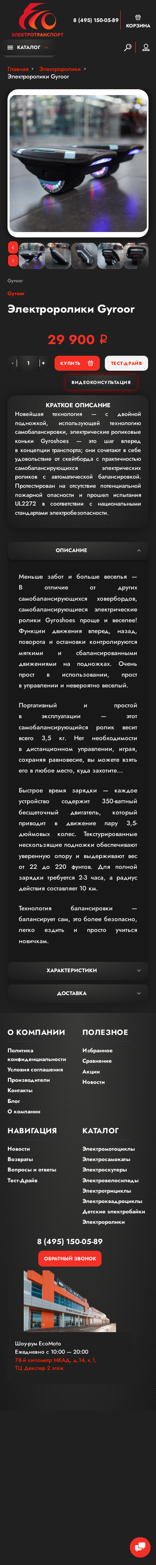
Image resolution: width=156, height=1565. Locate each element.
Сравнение (97, 1061)
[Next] (13, 260)
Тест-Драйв (126, 363)
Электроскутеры (104, 1170)
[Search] (127, 47)
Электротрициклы (106, 1191)
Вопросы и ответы (31, 1170)
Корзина (138, 21)
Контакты (19, 1090)
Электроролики (103, 1222)
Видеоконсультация (101, 382)
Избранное (97, 1050)
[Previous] (13, 247)
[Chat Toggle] (140, 1547)
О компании (23, 1111)
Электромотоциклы (108, 1149)
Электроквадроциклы (112, 1201)
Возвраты (20, 1159)
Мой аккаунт (146, 47)
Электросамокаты (106, 1159)
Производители (28, 1080)
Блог (13, 1101)
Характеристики (94, 970)
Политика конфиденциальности (36, 1055)
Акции (91, 1072)
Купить (76, 363)
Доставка (99, 993)
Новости (93, 1082)
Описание (98, 550)
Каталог (23, 47)
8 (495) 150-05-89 (96, 20)
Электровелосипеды (110, 1180)
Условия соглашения (35, 1069)
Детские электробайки (113, 1211)
